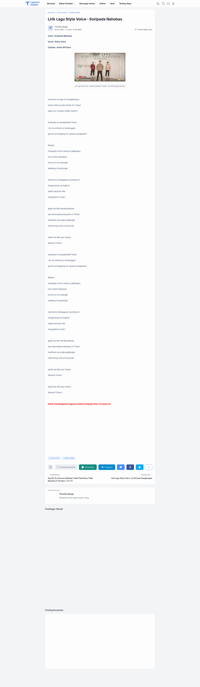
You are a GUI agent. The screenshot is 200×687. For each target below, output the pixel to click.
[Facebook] (130, 467)
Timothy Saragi (66, 494)
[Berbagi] (148, 467)
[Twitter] (139, 467)
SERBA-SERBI (69, 458)
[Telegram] (106, 467)
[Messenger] (121, 467)
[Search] (168, 3)
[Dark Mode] (158, 3)
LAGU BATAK (55, 458)
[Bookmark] (50, 468)
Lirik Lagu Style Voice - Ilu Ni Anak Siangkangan (131, 478)
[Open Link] (173, 3)
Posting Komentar (66, 467)
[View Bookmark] (163, 3)
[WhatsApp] (88, 467)
